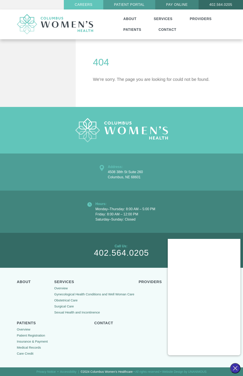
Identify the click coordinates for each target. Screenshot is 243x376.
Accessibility (68, 371)
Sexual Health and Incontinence (77, 312)
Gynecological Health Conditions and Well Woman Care (94, 294)
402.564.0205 (220, 4)
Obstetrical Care (66, 300)
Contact (167, 29)
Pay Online (177, 4)
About (129, 19)
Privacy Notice (46, 371)
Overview (61, 288)
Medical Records (29, 347)
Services (163, 19)
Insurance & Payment (32, 341)
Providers (201, 19)
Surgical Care (64, 306)
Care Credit (25, 353)
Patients (132, 29)
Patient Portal (129, 4)
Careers (83, 4)
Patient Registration (31, 335)
